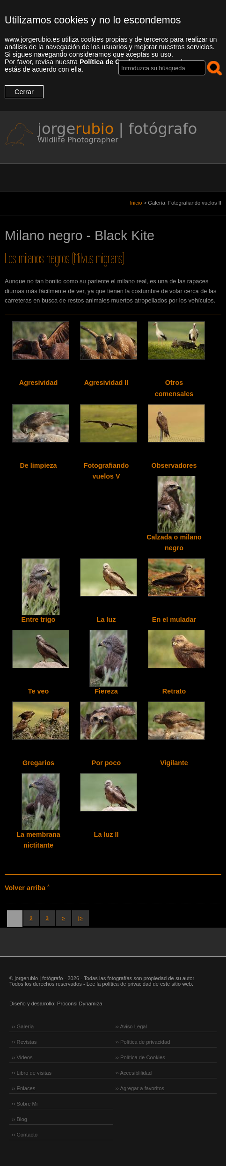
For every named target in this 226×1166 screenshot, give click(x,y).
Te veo (38, 691)
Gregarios (38, 763)
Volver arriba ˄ (27, 888)
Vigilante (174, 763)
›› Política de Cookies (140, 1057)
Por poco (106, 763)
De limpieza (38, 465)
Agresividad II (106, 382)
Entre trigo (39, 619)
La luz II (106, 834)
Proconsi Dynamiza (79, 1003)
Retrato (174, 691)
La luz (106, 619)
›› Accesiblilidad (134, 1073)
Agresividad (38, 382)
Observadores (174, 465)
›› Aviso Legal (131, 1026)
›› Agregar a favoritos (140, 1088)
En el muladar (174, 619)
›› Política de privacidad (143, 1042)
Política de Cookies (110, 62)
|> (80, 918)
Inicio (136, 203)
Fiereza (106, 691)
